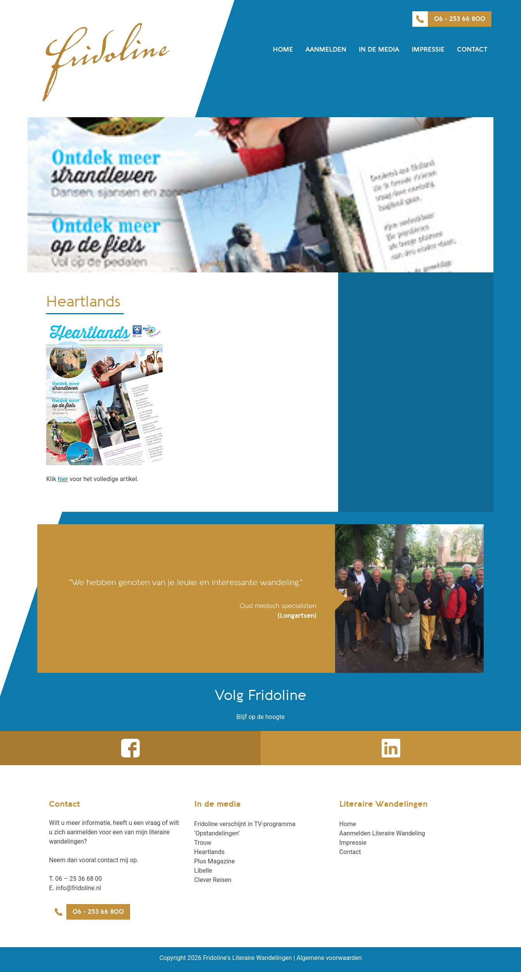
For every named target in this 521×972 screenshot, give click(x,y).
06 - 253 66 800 (459, 19)
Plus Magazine (214, 861)
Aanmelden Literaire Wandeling (382, 833)
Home (283, 50)
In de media (379, 50)
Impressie (428, 50)
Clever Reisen (212, 880)
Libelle (203, 870)
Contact (472, 50)
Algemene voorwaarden (329, 958)
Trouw (202, 842)
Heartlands (209, 852)
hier (63, 479)
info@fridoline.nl (78, 888)
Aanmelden (326, 50)
